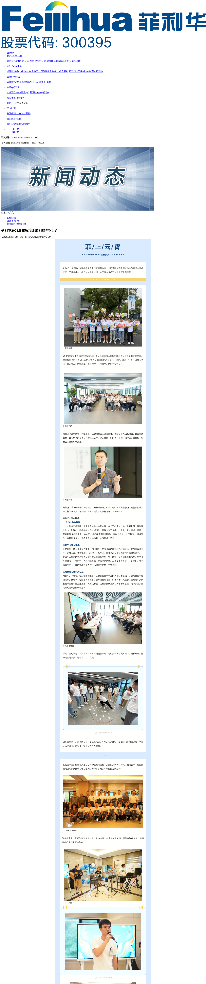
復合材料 (63, 71)
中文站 (15, 129)
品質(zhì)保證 (13, 76)
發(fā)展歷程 (28, 61)
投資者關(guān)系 (15, 97)
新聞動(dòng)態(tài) (39, 92)
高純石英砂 (97, 71)
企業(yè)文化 (13, 87)
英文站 (15, 132)
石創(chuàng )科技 (63, 61)
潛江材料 (76, 61)
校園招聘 (11, 113)
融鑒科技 (48, 61)
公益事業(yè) (22, 92)
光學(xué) (19, 71)
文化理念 (11, 92)
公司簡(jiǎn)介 (14, 61)
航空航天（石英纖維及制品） (44, 71)
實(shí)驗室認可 (24, 82)
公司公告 (11, 103)
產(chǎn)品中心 (14, 66)
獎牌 (49, 82)
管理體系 (11, 82)
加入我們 (11, 108)
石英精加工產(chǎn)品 (80, 71)
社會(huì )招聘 (23, 113)
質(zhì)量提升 (39, 82)
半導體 (10, 71)
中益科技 (39, 61)
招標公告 (25, 124)
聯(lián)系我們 (14, 118)
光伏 (26, 71)
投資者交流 (22, 103)
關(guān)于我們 (14, 55)
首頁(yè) (11, 52)
